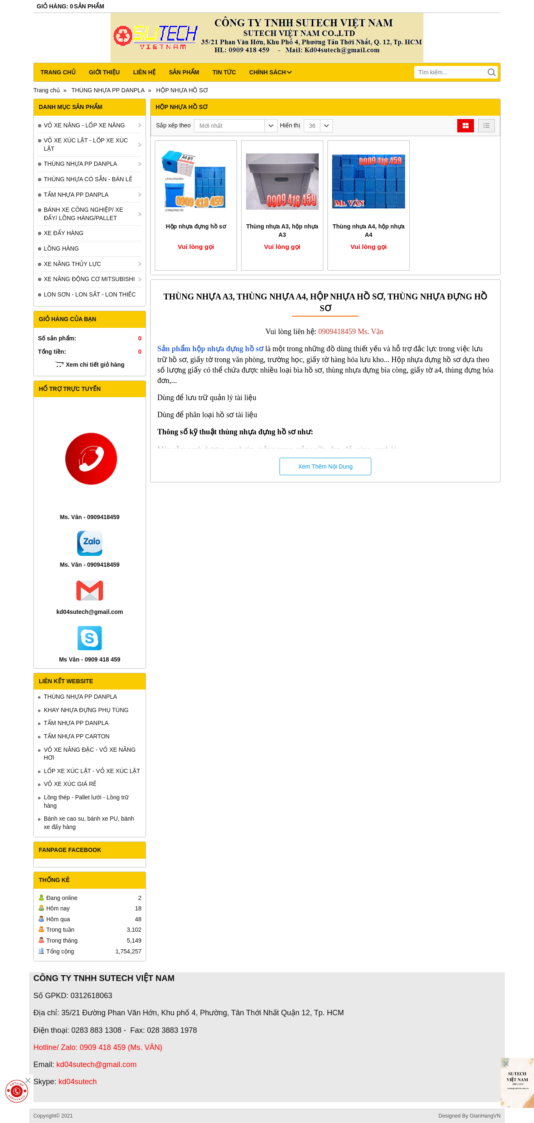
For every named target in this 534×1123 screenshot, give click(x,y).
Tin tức (224, 72)
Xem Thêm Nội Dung (325, 466)
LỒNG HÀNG (61, 248)
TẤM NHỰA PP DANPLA (76, 194)
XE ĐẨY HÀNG (63, 233)
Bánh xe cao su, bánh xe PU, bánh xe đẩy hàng (89, 822)
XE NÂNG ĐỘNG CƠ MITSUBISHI (89, 279)
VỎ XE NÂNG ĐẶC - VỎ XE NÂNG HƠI (90, 753)
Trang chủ (58, 72)
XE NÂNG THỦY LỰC (72, 264)
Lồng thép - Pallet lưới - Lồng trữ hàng (86, 801)
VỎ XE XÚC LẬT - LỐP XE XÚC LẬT (86, 144)
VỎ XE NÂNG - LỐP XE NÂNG (84, 125)
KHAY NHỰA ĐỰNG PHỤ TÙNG (86, 710)
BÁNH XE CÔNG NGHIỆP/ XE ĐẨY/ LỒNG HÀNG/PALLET (83, 213)
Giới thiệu (104, 72)
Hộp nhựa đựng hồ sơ (196, 226)
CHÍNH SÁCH (270, 72)
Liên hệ (144, 72)
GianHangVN (485, 1116)
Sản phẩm (184, 72)
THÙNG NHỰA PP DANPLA (80, 163)
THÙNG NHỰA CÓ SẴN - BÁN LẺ (88, 179)
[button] (235, 125)
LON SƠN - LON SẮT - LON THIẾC (90, 294)
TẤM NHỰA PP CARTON (77, 736)
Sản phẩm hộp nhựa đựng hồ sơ (210, 349)
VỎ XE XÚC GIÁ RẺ (70, 784)
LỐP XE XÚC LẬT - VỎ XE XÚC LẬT (92, 771)
